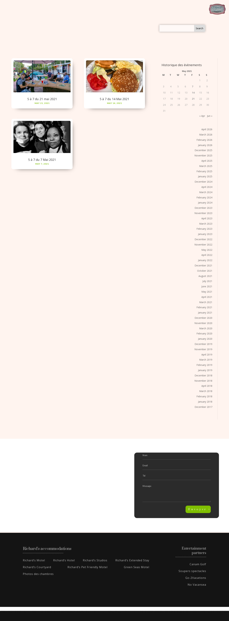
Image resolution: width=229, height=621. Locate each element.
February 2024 (204, 197)
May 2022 (206, 249)
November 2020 (203, 323)
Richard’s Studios (95, 560)
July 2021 (207, 281)
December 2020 (203, 317)
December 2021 (203, 265)
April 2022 (206, 255)
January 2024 (205, 202)
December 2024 (203, 181)
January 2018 (205, 401)
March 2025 (205, 166)
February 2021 (204, 307)
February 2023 (204, 228)
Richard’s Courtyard (37, 567)
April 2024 (206, 187)
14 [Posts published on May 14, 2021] (193, 92)
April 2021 (206, 297)
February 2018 (204, 396)
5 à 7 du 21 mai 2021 (42, 99)
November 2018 (203, 380)
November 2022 (203, 244)
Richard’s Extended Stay (132, 560)
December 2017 (203, 407)
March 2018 (205, 391)
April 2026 (206, 129)
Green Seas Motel (136, 567)
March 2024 (205, 192)
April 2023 (206, 218)
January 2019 (205, 370)
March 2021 (205, 302)
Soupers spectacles (192, 571)
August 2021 (205, 276)
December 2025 (203, 150)
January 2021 (205, 312)
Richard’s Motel (34, 560)
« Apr (202, 115)
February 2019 (204, 365)
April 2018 (206, 385)
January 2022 (205, 260)
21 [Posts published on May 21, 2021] (193, 98)
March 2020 (205, 328)
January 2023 (205, 234)
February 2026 (204, 139)
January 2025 (205, 176)
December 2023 (203, 207)
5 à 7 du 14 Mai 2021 (114, 99)
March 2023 (205, 223)
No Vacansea (197, 584)
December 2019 (203, 344)
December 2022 (203, 239)
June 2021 (206, 286)
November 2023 (203, 213)
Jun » (209, 115)
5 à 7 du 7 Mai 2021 (42, 160)
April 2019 (206, 354)
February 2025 (204, 171)
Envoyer (197, 509)
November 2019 (203, 349)
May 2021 (206, 291)
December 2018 (203, 375)
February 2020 (204, 333)
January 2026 (205, 145)
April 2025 (206, 160)
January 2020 (205, 338)
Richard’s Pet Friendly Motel (87, 567)
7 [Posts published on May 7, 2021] (192, 86)
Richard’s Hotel (64, 560)
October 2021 (204, 270)
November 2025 (203, 155)
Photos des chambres (38, 574)
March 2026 (205, 134)
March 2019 (205, 359)
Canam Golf (198, 564)
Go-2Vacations (195, 578)
